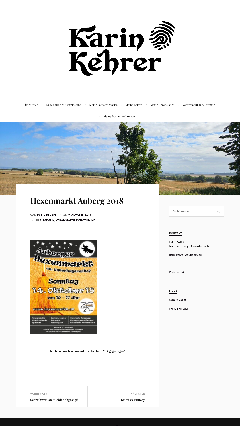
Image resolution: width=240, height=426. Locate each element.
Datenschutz (177, 272)
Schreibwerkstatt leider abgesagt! (54, 400)
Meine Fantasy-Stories (103, 105)
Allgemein (47, 220)
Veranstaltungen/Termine (199, 105)
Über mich (31, 105)
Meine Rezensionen (162, 105)
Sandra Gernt (177, 299)
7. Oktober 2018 (79, 215)
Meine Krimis (134, 105)
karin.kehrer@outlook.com (185, 254)
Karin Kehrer (47, 215)
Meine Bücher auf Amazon (120, 116)
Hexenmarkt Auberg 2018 (77, 200)
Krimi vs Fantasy (133, 400)
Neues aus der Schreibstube (63, 105)
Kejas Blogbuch (179, 308)
